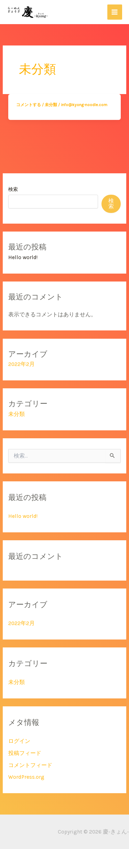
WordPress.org (26, 777)
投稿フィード (24, 753)
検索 (13, 189)
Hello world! (22, 257)
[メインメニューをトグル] (114, 11)
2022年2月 (21, 364)
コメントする (28, 104)
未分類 (51, 104)
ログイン (19, 741)
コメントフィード (30, 765)
